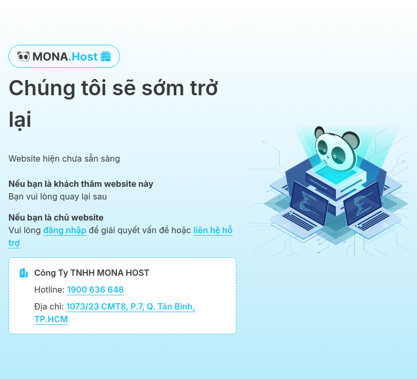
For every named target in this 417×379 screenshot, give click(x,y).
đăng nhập (64, 230)
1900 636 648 (95, 289)
